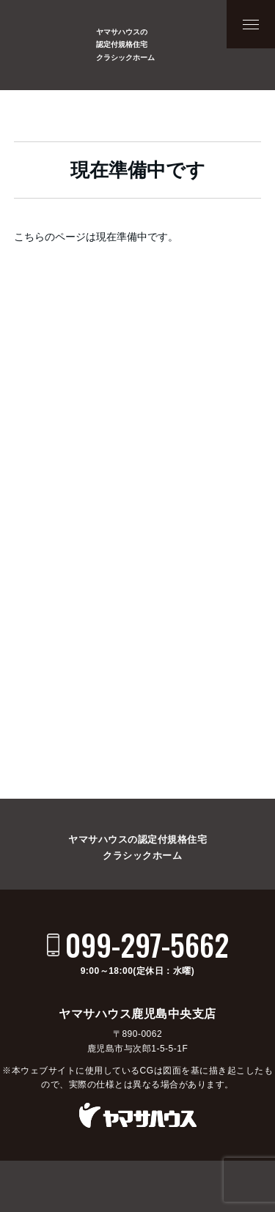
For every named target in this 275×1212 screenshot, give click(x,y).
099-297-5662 (147, 944)
